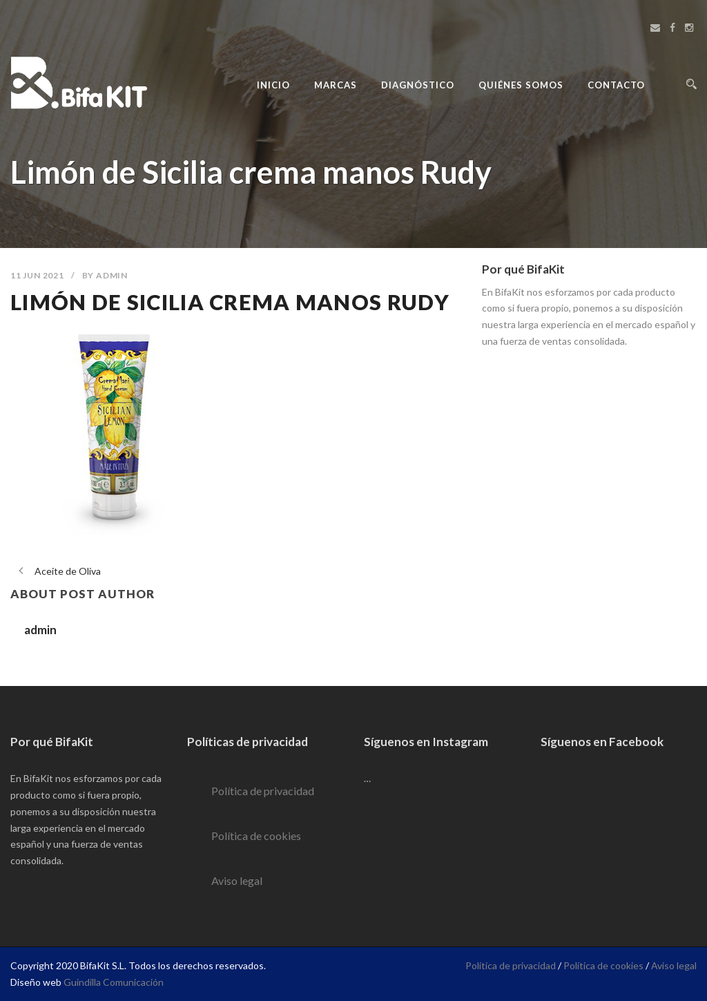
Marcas (335, 84)
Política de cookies (256, 835)
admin (112, 275)
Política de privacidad (262, 790)
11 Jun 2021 (37, 275)
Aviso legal (236, 880)
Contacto (616, 84)
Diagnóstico (417, 84)
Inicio (273, 84)
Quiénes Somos (520, 84)
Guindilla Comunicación (114, 982)
